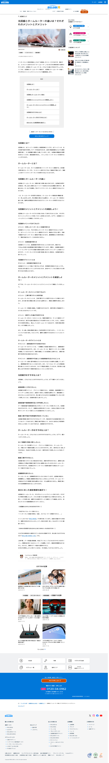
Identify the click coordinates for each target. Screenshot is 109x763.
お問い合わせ (8, 753)
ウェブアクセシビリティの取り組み (30, 753)
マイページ (91, 724)
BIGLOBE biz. (53, 724)
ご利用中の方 (90, 722)
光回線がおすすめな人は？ (34, 112)
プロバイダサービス (55, 731)
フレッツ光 (53, 729)
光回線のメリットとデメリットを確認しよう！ (40, 100)
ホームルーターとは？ (33, 89)
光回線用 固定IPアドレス (56, 733)
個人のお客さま (9, 722)
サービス (94, 2)
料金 (46, 677)
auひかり (9, 729)
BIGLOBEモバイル (11, 732)
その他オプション (11, 748)
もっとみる (41, 649)
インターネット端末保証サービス (15, 742)
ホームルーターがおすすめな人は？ (37, 117)
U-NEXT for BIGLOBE (12, 746)
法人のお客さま (52, 722)
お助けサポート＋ (11, 739)
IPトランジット (54, 740)
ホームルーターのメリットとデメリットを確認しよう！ (41, 106)
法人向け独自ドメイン (55, 746)
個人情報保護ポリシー (45, 753)
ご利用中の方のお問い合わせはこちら (54, 693)
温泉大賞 (34, 727)
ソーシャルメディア (74, 738)
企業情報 (100, 2)
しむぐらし (35, 729)
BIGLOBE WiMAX (11, 734)
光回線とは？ (30, 84)
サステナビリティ (74, 729)
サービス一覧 (24, 703)
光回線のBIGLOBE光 (33, 703)
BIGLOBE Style (73, 735)
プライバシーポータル (58, 753)
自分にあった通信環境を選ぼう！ (36, 122)
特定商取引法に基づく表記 (11, 755)
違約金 (53, 677)
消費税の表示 (16, 753)
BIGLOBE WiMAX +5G (29, 536)
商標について (51, 755)
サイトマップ (21, 706)
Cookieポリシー (70, 753)
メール (90, 727)
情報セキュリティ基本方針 (39, 755)
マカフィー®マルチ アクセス (56, 743)
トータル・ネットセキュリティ (14, 744)
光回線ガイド (23, 16)
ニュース (72, 731)
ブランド (72, 727)
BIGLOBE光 (32, 519)
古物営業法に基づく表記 (25, 755)
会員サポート (92, 729)
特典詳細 (49, 677)
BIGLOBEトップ (60, 755)
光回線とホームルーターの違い (36, 94)
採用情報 (72, 733)
